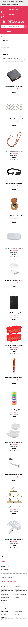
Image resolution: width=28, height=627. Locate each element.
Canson (17, 614)
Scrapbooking (4, 594)
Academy (17, 31)
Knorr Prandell (18, 611)
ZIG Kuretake (4, 614)
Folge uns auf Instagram (8, 14)
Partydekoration (5, 597)
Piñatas (3, 592)
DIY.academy (4, 36)
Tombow (17, 617)
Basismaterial (4, 586)
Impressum (4, 575)
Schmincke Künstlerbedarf (4, 610)
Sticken (17, 597)
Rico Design (4, 617)
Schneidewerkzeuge (20, 594)
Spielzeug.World (5, 569)
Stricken (17, 589)
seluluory (14, 89)
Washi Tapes (4, 600)
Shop (9, 31)
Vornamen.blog (5, 572)
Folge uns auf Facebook (8, 12)
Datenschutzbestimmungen (8, 4)
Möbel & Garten (5, 566)
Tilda (2, 620)
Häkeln (17, 592)
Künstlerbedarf (19, 586)
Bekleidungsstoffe (5, 589)
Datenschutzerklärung (6, 577)
